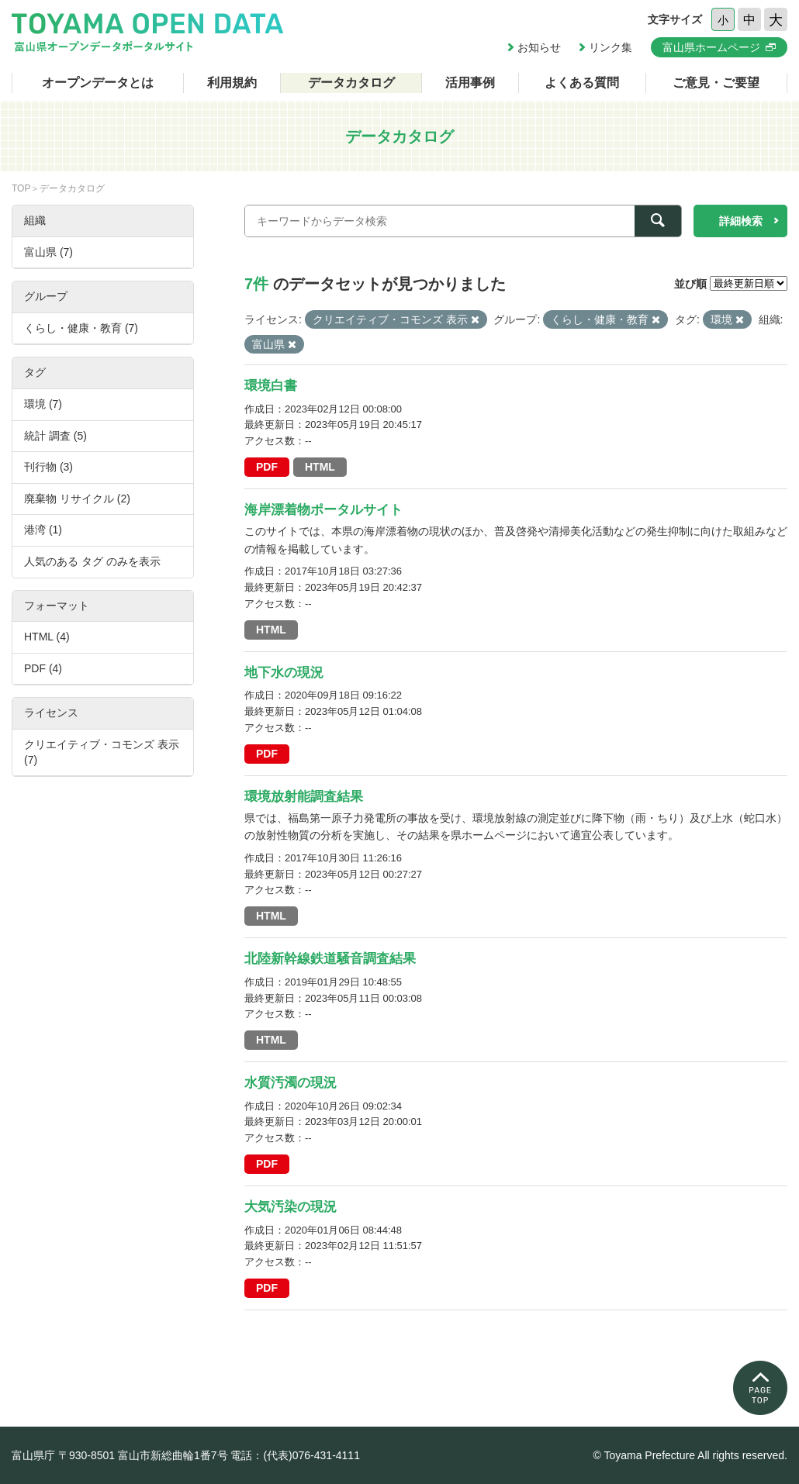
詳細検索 (741, 221)
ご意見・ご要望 (716, 82)
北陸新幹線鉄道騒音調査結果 (330, 958)
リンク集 (610, 47)
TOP (21, 188)
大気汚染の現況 (290, 1206)
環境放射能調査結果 (303, 796)
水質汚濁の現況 (290, 1082)
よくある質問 (582, 82)
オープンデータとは (98, 82)
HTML (320, 467)
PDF (267, 467)
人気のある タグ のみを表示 (92, 561)
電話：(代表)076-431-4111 (295, 1455)
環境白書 (270, 385)
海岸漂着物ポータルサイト (323, 509)
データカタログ (351, 82)
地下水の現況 (283, 672)
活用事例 (470, 82)
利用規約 (232, 82)
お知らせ (539, 47)
